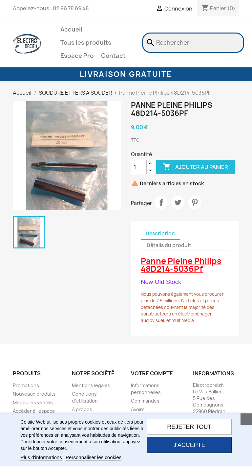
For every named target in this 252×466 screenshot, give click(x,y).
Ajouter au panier (195, 167)
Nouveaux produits (34, 394)
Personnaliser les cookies (93, 457)
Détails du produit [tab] (169, 245)
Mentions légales (91, 385)
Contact (113, 56)
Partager (161, 202)
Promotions (26, 385)
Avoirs (138, 409)
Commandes (145, 401)
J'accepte (189, 445)
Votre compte (152, 373)
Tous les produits (85, 42)
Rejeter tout (189, 427)
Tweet (177, 202)
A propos (82, 409)
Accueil (71, 29)
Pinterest (194, 202)
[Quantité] (139, 167)
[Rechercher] (193, 43)
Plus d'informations (41, 457)
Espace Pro (77, 56)
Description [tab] (160, 233)
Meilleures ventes (33, 402)
